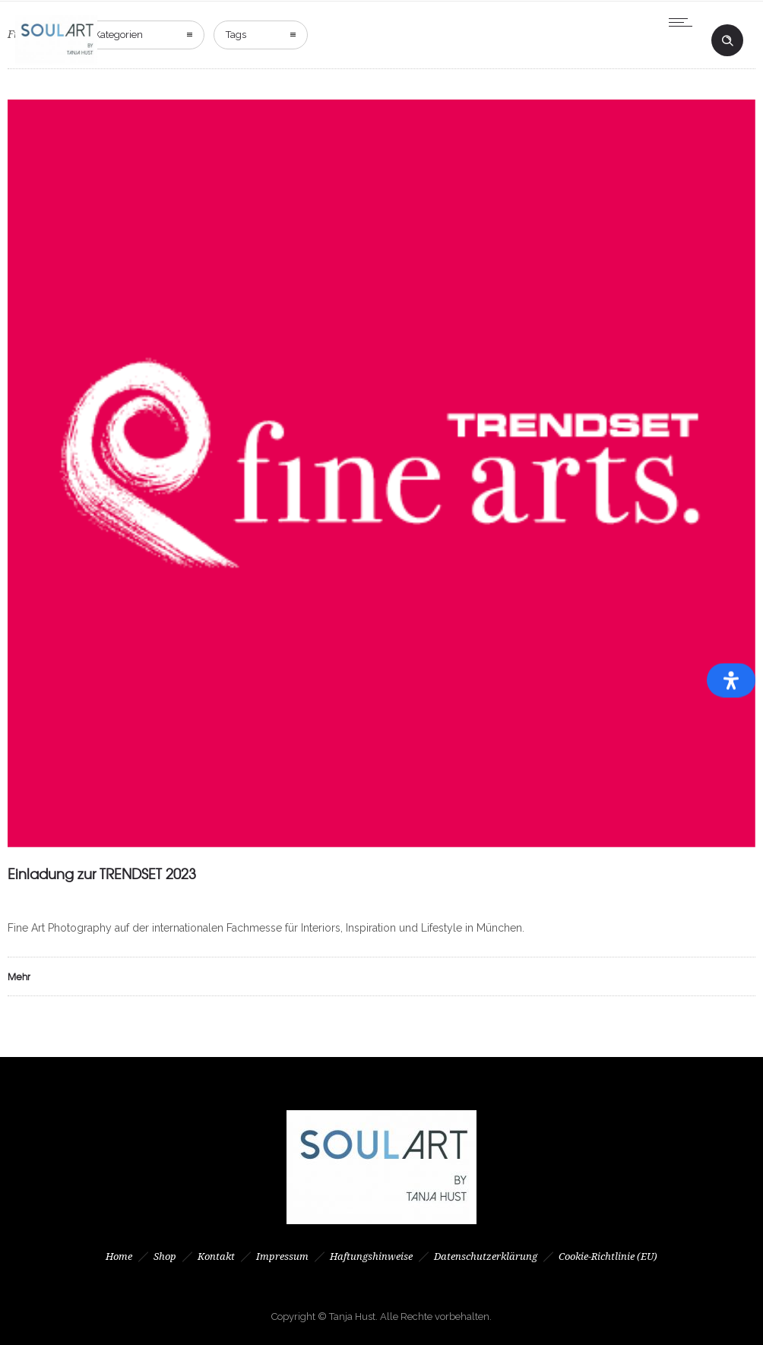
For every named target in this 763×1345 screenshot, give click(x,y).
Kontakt (216, 1256)
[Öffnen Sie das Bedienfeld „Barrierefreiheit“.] (731, 680)
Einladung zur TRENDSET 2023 (102, 873)
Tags (236, 34)
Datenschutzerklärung (485, 1256)
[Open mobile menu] (684, 22)
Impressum (282, 1256)
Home (119, 1256)
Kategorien (118, 34)
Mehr (19, 976)
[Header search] (727, 41)
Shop (165, 1256)
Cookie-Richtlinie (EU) (608, 1256)
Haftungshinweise (371, 1256)
